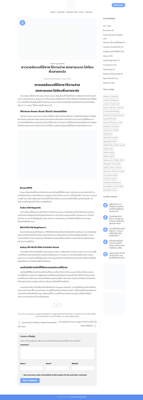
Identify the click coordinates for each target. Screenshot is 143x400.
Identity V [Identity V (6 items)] (107, 126)
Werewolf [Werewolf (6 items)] (107, 164)
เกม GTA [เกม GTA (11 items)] (106, 179)
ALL (105, 25)
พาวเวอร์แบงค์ (78, 314)
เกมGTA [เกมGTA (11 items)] (114, 179)
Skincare (61, 12)
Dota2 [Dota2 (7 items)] (106, 107)
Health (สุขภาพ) (110, 60)
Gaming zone (72, 12)
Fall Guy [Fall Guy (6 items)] (113, 107)
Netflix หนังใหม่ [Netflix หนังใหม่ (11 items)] (109, 156)
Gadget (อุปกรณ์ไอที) (57, 64)
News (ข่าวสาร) (109, 78)
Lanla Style (66, 79)
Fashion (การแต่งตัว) (112, 46)
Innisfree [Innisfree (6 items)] (116, 126)
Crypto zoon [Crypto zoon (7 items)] (114, 104)
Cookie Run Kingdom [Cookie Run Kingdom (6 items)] (111, 100)
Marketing (107, 69)
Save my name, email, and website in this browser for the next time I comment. (55, 375)
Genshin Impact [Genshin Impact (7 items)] (118, 115)
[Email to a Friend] (59, 305)
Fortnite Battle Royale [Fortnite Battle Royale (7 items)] (111, 111)
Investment (108, 64)
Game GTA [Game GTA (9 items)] (107, 115)
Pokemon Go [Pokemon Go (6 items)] (108, 160)
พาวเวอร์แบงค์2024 (89, 314)
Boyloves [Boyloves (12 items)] (114, 96)
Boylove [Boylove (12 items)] (107, 96)
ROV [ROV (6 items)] (122, 160)
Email (49, 363)
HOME (52, 12)
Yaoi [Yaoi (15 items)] (113, 164)
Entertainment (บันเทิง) (113, 34)
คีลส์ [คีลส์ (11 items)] (118, 164)
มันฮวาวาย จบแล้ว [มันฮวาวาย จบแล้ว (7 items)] (118, 171)
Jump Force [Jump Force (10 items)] (108, 130)
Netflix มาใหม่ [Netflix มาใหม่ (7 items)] (108, 149)
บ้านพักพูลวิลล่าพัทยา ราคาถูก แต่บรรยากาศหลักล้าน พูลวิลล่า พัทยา (117, 220)
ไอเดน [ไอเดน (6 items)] (115, 190)
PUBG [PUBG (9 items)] (117, 160)
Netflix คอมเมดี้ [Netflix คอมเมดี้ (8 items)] (119, 145)
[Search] (18, 5)
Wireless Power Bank (65, 314)
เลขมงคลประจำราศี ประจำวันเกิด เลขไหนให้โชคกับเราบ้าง (117, 255)
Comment (24, 344)
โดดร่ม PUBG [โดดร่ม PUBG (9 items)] (118, 186)
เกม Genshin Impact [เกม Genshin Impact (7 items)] (110, 175)
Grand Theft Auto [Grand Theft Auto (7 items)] (110, 119)
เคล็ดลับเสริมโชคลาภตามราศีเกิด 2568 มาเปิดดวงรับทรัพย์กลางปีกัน (117, 244)
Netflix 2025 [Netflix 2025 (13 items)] (108, 145)
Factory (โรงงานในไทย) (112, 42)
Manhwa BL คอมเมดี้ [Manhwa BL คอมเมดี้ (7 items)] (110, 137)
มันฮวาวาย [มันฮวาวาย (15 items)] (107, 171)
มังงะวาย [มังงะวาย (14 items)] (118, 167)
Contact (89, 12)
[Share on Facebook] (55, 305)
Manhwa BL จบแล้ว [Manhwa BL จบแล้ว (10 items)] (110, 141)
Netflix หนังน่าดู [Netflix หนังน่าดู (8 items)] (109, 152)
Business (107, 30)
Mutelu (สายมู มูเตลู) (111, 73)
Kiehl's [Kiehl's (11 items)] (116, 130)
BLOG (81, 12)
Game (105, 55)
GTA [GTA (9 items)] (120, 122)
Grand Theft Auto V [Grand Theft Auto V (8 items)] (110, 122)
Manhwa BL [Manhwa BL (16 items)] (108, 134)
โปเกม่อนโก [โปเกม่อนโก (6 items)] (107, 190)
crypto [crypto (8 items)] (106, 104)
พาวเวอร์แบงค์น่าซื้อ (41, 316)
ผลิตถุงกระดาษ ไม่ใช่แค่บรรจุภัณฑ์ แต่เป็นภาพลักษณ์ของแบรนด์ (116, 207)
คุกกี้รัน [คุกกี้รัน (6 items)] (106, 167)
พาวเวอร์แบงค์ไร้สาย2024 (70, 316)
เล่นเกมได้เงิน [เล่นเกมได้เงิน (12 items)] (108, 186)
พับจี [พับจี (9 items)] (111, 167)
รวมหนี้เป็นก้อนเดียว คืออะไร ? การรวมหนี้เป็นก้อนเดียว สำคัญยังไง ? (117, 232)
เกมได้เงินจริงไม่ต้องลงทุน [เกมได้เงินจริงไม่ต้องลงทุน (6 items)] (112, 182)
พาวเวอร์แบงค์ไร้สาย (55, 316)
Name (23, 363)
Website (75, 363)
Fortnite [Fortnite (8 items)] (120, 107)
